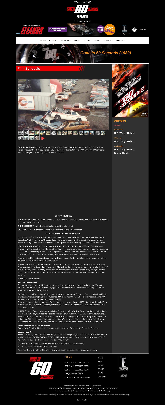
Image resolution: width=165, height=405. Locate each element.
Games (77, 40)
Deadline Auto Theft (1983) (77, 377)
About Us (64, 40)
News (96, 40)
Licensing (107, 40)
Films (51, 40)
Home (43, 40)
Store (87, 40)
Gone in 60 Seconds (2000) (77, 362)
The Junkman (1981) (74, 374)
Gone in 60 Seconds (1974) (77, 370)
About (101, 362)
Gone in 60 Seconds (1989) (77, 366)
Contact (120, 40)
